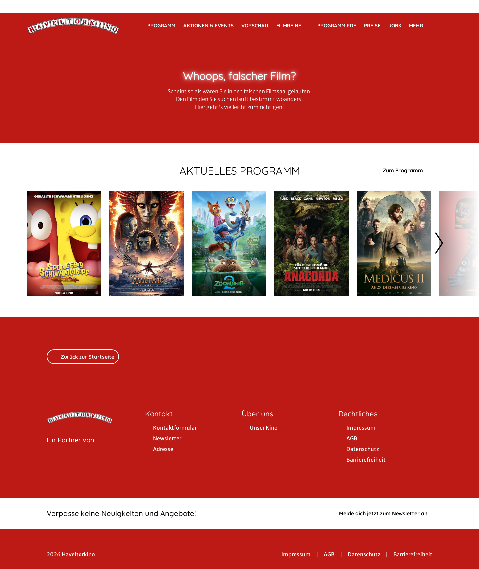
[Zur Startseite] (73, 25)
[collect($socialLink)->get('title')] (12, 6)
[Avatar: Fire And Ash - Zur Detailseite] (146, 243)
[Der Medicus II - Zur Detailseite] (394, 243)
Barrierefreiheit (412, 554)
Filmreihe (292, 25)
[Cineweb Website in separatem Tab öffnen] (70, 448)
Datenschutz (364, 554)
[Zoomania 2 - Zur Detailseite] (229, 243)
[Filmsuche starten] (445, 25)
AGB (329, 554)
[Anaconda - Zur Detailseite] (311, 243)
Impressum (296, 554)
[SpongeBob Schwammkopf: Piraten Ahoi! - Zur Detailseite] (64, 243)
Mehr (420, 25)
